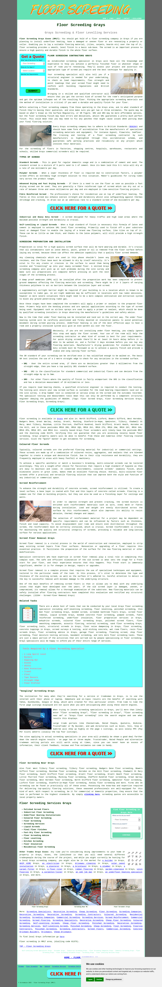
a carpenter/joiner (52, 872)
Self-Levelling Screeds (46, 923)
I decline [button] (99, 979)
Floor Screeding (108, 912)
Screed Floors (95, 929)
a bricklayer (80, 866)
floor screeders (92, 430)
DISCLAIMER (136, 18)
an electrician (50, 863)
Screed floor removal (31, 543)
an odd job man (84, 872)
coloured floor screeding (79, 621)
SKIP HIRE (25, 863)
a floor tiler (54, 869)
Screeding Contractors (88, 914)
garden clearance (114, 869)
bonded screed (79, 612)
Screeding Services (92, 917)
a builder (107, 860)
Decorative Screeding (65, 912)
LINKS (111, 18)
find (28, 768)
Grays (60, 419)
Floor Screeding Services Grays (45, 803)
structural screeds (58, 626)
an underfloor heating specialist (123, 872)
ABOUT (118, 18)
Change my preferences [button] (114, 979)
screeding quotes (111, 794)
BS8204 (133, 127)
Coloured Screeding (115, 914)
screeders (64, 152)
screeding (25, 786)
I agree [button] (90, 979)
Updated (47, 966)
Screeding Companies (130, 912)
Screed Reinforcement (117, 917)
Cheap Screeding (88, 912)
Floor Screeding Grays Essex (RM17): (40, 39)
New (41, 966)
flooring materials (124, 590)
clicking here (92, 794)
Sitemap (21, 966)
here (62, 937)
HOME (104, 18)
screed (98, 97)
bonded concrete (86, 615)
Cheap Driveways (62, 932)
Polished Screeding (103, 923)
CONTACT (127, 18)
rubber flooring (84, 869)
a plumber (105, 866)
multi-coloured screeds (110, 463)
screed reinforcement (101, 488)
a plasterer (53, 866)
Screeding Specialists (39, 912)
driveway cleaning (85, 863)
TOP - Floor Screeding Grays (35, 946)
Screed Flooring (41, 920)
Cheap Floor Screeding (118, 920)
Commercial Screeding (68, 917)
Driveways (46, 932)
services (24, 439)
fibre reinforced (86, 186)
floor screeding (100, 39)
